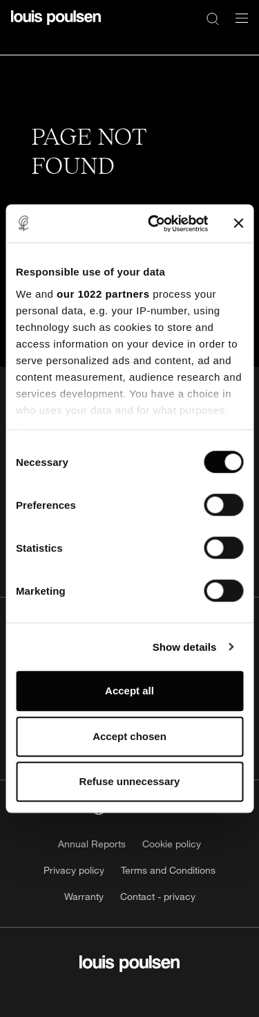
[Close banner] (238, 223)
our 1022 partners (103, 294)
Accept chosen (129, 736)
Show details (185, 647)
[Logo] (56, 26)
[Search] (212, 18)
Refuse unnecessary (129, 781)
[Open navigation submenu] (237, 26)
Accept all (129, 690)
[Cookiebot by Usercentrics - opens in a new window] (154, 224)
